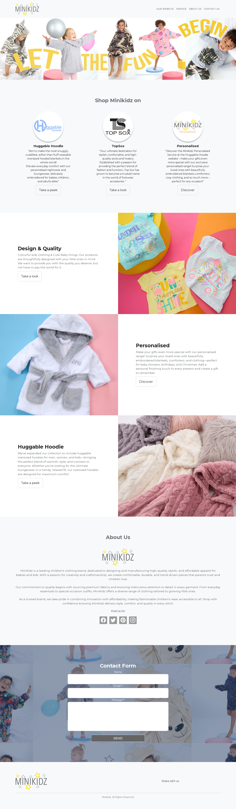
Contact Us (212, 8)
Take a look (118, 190)
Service (181, 8)
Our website (165, 8)
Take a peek (48, 190)
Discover (188, 190)
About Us (195, 8)
